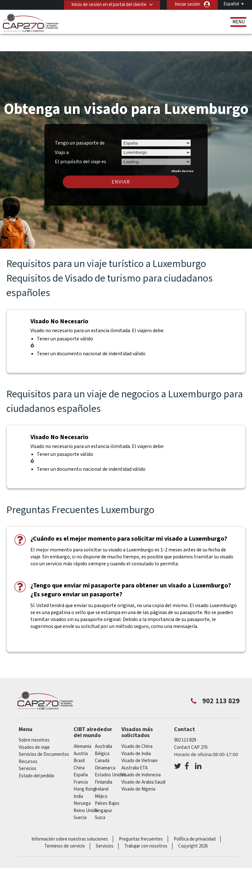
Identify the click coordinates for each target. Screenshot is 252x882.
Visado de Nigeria (138, 770)
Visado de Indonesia (141, 756)
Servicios (27, 750)
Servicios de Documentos (44, 736)
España (81, 756)
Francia (81, 763)
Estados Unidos (110, 756)
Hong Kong (85, 770)
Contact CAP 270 (190, 728)
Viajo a (62, 133)
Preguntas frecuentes (141, 820)
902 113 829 (185, 721)
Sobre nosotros (34, 721)
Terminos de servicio (64, 827)
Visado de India (136, 735)
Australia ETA (134, 749)
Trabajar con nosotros (145, 827)
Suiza (100, 799)
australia (103, 727)
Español (231, 4)
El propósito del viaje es (80, 142)
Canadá (102, 742)
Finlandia (103, 763)
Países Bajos (107, 784)
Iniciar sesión (187, 4)
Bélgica (102, 735)
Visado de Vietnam (139, 742)
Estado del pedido (36, 757)
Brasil (79, 742)
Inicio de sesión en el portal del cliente (108, 4)
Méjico (101, 777)
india (78, 777)
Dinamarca (105, 749)
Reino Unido (86, 792)
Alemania (82, 727)
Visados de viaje (34, 728)
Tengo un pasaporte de (80, 124)
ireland (101, 770)
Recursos (28, 743)
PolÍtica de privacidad (195, 820)
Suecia (80, 799)
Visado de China (136, 727)
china (79, 749)
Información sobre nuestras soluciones (69, 820)
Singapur (103, 792)
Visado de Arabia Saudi (143, 763)
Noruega (82, 784)
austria (81, 735)
